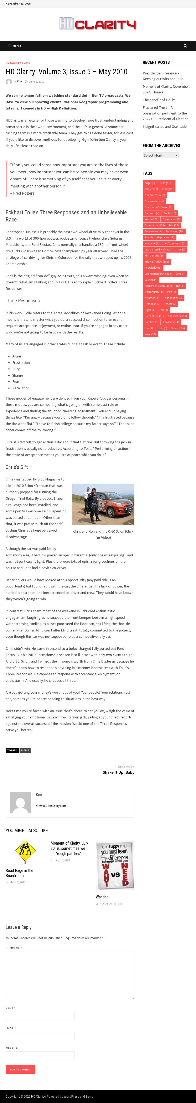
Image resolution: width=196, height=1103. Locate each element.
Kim (19, 81)
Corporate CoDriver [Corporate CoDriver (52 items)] (158, 207)
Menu (14, 46)
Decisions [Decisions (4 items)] (152, 213)
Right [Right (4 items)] (150, 310)
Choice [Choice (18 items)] (151, 189)
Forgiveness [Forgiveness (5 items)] (153, 231)
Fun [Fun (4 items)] (149, 237)
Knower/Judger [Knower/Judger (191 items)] (157, 261)
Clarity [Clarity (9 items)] (167, 189)
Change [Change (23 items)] (166, 183)
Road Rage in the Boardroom (19, 873)
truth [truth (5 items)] (162, 328)
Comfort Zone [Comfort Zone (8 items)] (155, 195)
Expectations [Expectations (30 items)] (155, 225)
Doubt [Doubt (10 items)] (170, 213)
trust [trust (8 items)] (149, 328)
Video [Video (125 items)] (178, 328)
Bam (89, 1096)
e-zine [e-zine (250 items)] (151, 219)
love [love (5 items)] (180, 273)
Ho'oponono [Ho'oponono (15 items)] (175, 243)
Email (11, 1028)
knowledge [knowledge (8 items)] (153, 267)
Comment (14, 948)
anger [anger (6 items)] (150, 183)
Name (11, 1008)
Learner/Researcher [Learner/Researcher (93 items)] (158, 273)
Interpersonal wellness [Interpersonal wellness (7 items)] (159, 249)
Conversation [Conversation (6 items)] (154, 201)
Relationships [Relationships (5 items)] (172, 298)
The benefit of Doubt (159, 99)
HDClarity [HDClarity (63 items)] (153, 243)
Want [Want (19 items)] (150, 334)
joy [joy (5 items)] (181, 249)
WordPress (71, 1096)
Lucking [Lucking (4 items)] (151, 280)
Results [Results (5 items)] (170, 304)
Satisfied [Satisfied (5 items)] (151, 322)
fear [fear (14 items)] (174, 225)
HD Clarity (38, 1096)
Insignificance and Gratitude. (165, 126)
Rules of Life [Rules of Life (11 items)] (154, 316)
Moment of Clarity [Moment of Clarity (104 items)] (158, 286)
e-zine (25, 750)
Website (12, 1047)
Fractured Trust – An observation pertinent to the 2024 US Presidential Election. (166, 113)
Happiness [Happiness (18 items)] (165, 237)
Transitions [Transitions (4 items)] (171, 322)
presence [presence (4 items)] (152, 298)
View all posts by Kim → (53, 806)
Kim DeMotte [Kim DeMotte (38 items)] (154, 255)
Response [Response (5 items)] (152, 304)
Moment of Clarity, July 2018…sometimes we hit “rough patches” (69, 848)
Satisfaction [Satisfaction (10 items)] (177, 316)
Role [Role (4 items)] (163, 310)
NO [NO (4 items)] (180, 286)
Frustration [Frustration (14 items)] (175, 231)
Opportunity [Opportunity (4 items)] (154, 292)
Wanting (102, 896)
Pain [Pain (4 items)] (171, 292)
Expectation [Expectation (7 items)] (171, 219)
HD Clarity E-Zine (18, 63)
